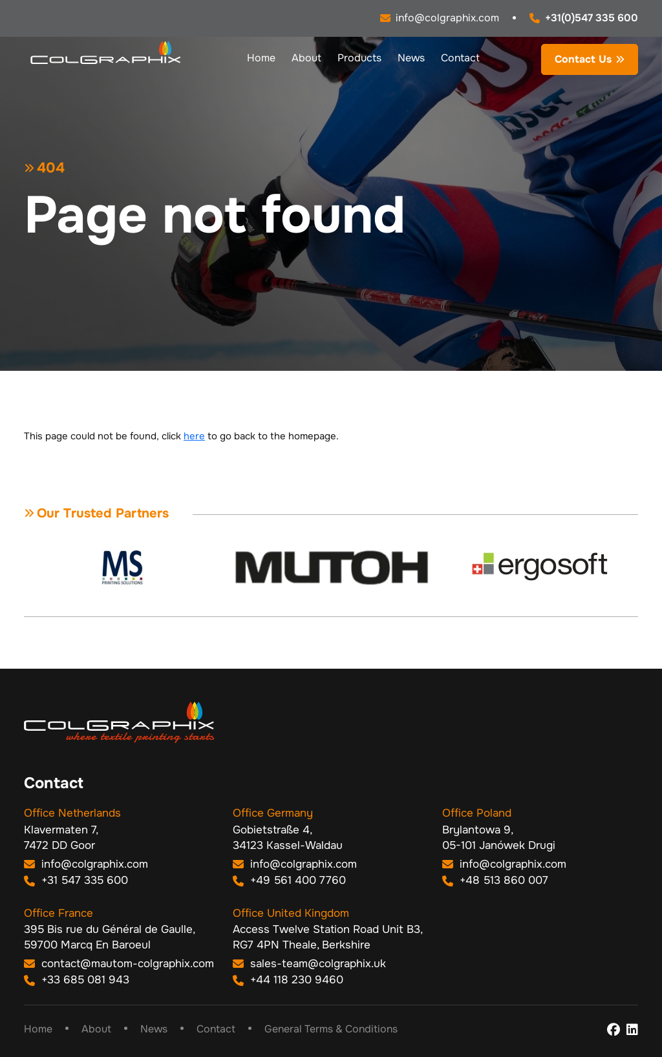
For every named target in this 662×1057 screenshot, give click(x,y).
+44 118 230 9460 (288, 980)
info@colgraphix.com (86, 864)
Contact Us (583, 59)
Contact (460, 58)
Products (359, 58)
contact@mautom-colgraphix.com (119, 963)
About (306, 58)
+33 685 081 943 (76, 980)
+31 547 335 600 (76, 880)
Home (261, 58)
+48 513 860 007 (495, 880)
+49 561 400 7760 (289, 880)
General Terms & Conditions (331, 1029)
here (194, 436)
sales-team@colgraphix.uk (309, 963)
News (411, 58)
